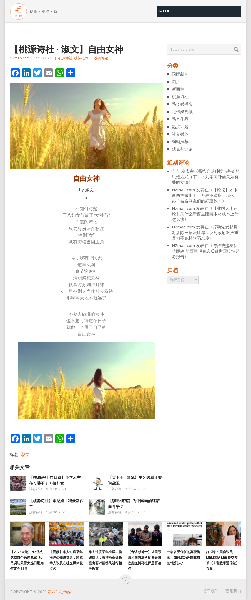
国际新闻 (180, 74)
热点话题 (180, 126)
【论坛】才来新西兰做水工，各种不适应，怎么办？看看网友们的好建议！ (205, 195)
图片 (176, 81)
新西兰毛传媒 (59, 591)
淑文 (25, 454)
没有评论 (101, 57)
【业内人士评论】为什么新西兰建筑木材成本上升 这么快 (205, 213)
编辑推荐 (81, 57)
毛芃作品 (180, 119)
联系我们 (233, 591)
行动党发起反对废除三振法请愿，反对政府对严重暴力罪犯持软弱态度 (205, 232)
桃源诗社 (65, 57)
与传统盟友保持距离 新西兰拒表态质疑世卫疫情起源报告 (206, 251)
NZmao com (20, 57)
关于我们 (211, 591)
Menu (165, 11)
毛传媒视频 (182, 111)
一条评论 (114, 489)
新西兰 (178, 89)
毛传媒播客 (182, 104)
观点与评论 (182, 149)
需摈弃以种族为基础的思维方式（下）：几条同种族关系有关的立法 (206, 176)
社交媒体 (180, 134)
